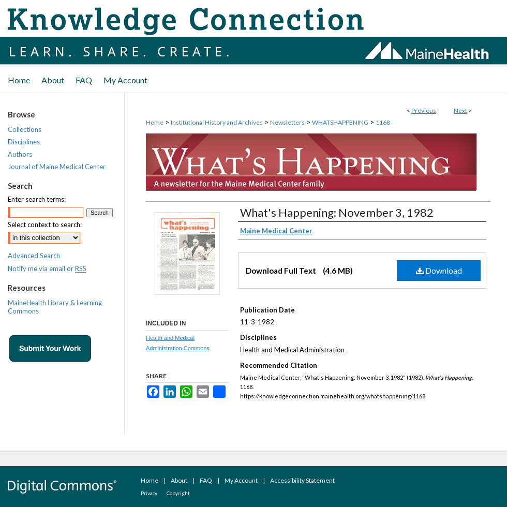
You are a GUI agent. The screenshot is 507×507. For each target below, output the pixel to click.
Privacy (149, 493)
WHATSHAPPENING (340, 122)
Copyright (178, 493)
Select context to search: (45, 224)
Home (154, 122)
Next (460, 110)
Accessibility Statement (302, 480)
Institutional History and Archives (217, 122)
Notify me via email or (47, 268)
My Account (241, 480)
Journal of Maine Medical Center (57, 166)
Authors (20, 154)
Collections (24, 129)
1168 (383, 122)
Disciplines (24, 142)
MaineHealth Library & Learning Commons (55, 307)
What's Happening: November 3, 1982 (337, 212)
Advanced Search (34, 255)
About (179, 480)
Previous (423, 110)
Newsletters (287, 122)
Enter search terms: (37, 199)
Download (439, 270)
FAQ (206, 480)
